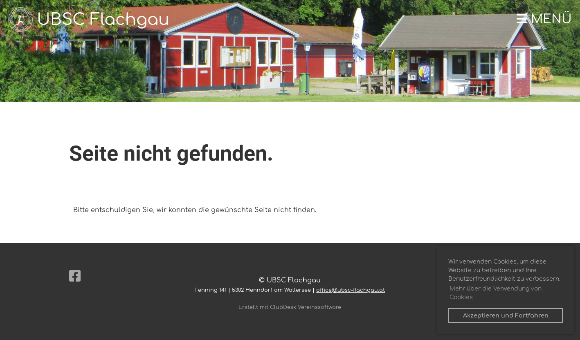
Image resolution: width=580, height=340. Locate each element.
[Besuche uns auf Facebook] (75, 276)
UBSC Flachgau (103, 20)
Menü (544, 19)
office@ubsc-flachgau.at (350, 290)
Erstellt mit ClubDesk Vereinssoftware (289, 307)
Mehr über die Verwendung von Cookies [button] (496, 293)
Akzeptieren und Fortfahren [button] (506, 315)
